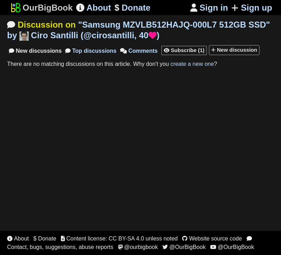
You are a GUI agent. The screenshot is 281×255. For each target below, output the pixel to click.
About (93, 7)
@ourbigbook (138, 247)
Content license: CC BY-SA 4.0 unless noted (119, 239)
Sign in (209, 7)
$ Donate (44, 239)
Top (91, 51)
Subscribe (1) (184, 50)
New (35, 51)
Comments (139, 51)
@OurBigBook (184, 247)
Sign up (251, 7)
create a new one (192, 64)
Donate (132, 8)
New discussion (234, 50)
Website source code (212, 239)
